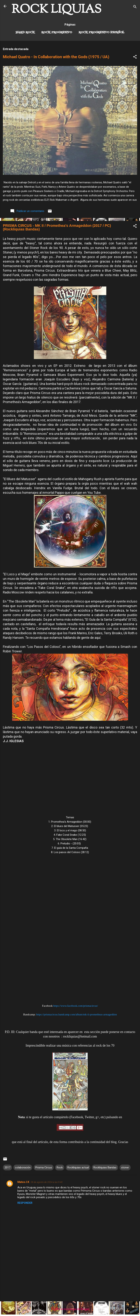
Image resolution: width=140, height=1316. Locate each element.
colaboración (23, 1167)
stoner (125, 1167)
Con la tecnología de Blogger (70, 1309)
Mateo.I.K (23, 1182)
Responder (24, 1202)
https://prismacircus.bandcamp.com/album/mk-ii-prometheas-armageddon (76, 1014)
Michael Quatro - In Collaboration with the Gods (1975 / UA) (56, 57)
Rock (60, 1167)
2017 (7, 1167)
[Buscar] (135, 7)
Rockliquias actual (78, 1167)
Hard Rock (25, 32)
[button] (135, 57)
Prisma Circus (43, 1167)
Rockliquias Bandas (104, 1167)
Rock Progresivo (56, 32)
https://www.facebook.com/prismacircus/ (75, 1005)
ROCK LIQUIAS (56, 9)
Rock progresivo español (101, 32)
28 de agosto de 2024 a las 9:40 (46, 1182)
